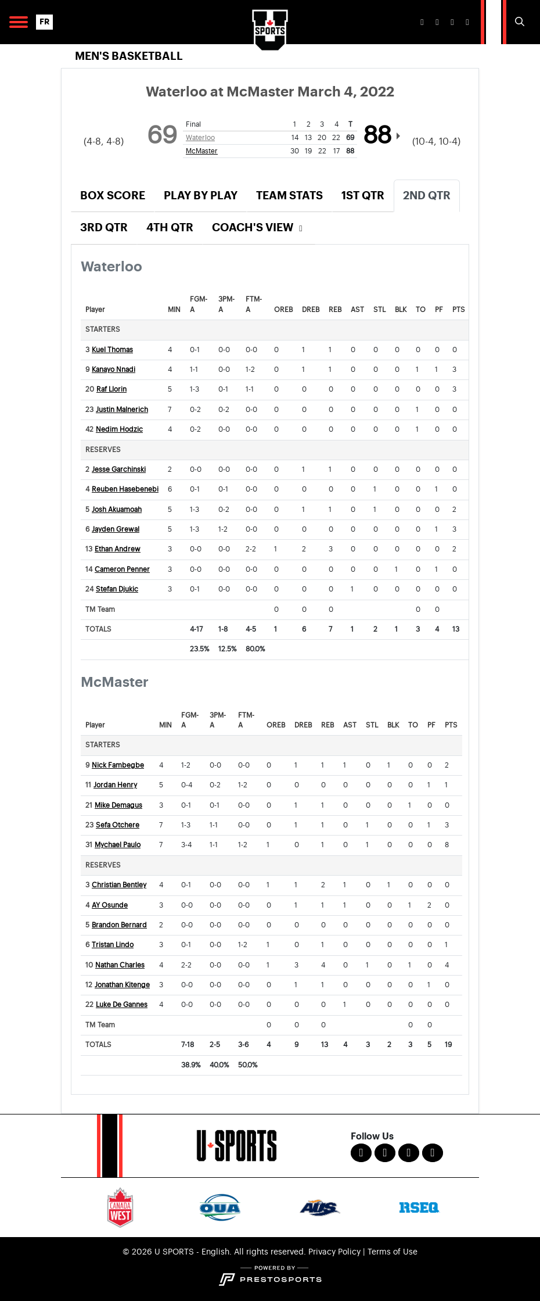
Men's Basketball (129, 56)
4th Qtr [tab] (169, 227)
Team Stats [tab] (289, 195)
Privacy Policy (334, 1252)
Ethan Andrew (118, 549)
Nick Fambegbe (118, 765)
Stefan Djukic (117, 589)
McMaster (202, 151)
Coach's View (259, 227)
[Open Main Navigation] (18, 22)
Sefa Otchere (117, 825)
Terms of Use (392, 1252)
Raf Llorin (111, 389)
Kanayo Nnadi (113, 370)
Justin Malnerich (122, 410)
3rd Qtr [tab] (104, 227)
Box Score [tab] (112, 195)
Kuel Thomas (112, 350)
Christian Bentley (119, 885)
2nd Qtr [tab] (427, 195)
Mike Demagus (118, 805)
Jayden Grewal (115, 529)
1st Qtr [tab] (362, 195)
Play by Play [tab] (200, 195)
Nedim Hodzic (119, 430)
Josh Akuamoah (117, 510)
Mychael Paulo (118, 845)
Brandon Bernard (119, 925)
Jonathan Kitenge (122, 985)
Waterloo (200, 137)
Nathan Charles (120, 965)
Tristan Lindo (113, 945)
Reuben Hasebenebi (125, 489)
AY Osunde (110, 905)
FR (44, 22)
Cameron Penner (122, 570)
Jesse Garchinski (119, 470)
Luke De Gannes (121, 1005)
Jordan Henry (115, 785)
